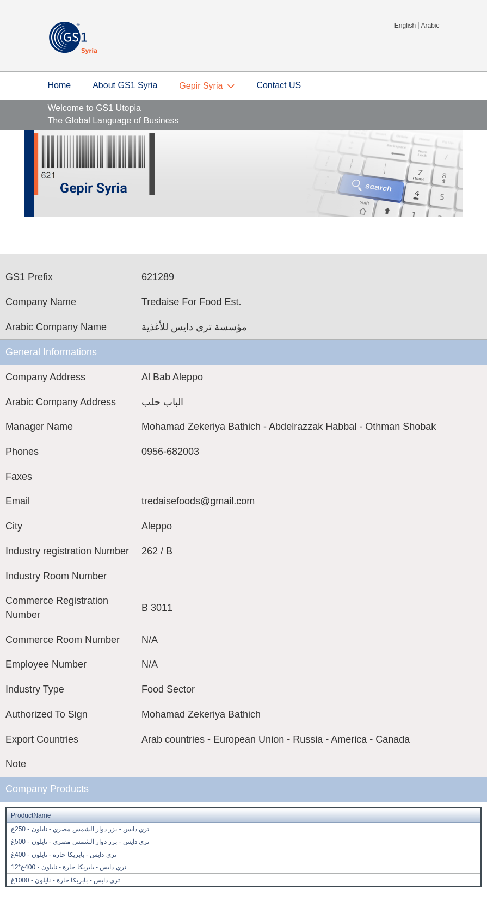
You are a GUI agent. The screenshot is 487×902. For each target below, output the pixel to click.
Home (59, 85)
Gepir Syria (201, 85)
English (405, 25)
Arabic (430, 25)
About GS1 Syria (125, 85)
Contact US (278, 85)
